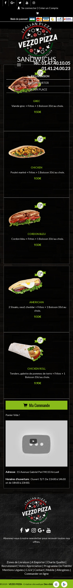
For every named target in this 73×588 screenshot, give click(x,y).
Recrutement (9, 566)
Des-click (48, 584)
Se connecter (29, 8)
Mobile (50, 569)
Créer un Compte (48, 8)
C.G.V (29, 569)
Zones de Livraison (18, 562)
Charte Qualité (56, 562)
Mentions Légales (13, 569)
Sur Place (38, 89)
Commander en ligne (37, 573)
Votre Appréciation (30, 566)
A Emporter (38, 82)
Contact (39, 569)
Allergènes (62, 569)
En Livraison (38, 76)
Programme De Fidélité (58, 566)
